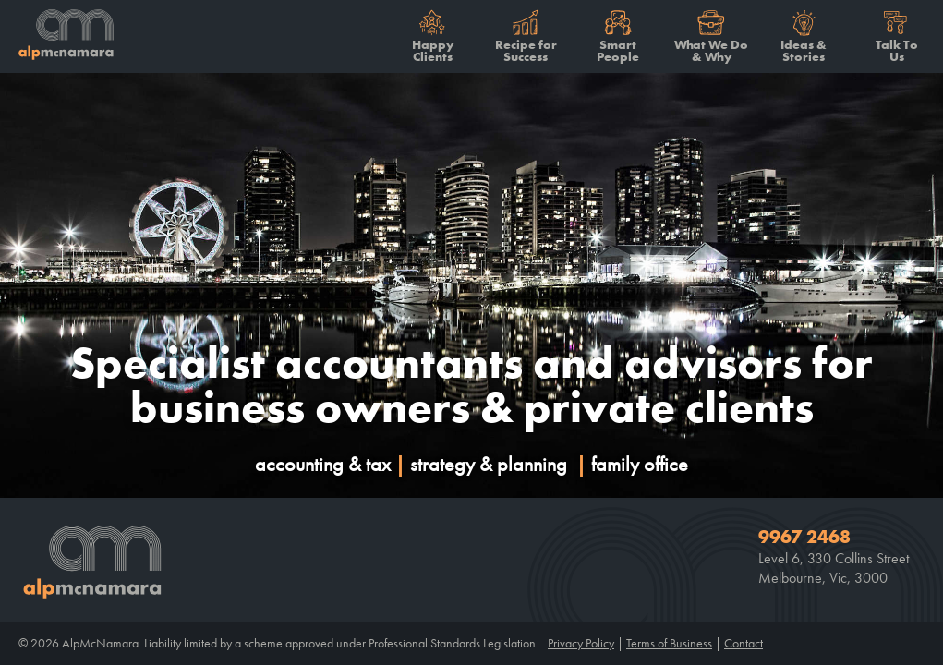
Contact (743, 643)
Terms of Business (669, 643)
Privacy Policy (581, 643)
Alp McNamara (60, 37)
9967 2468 (804, 537)
